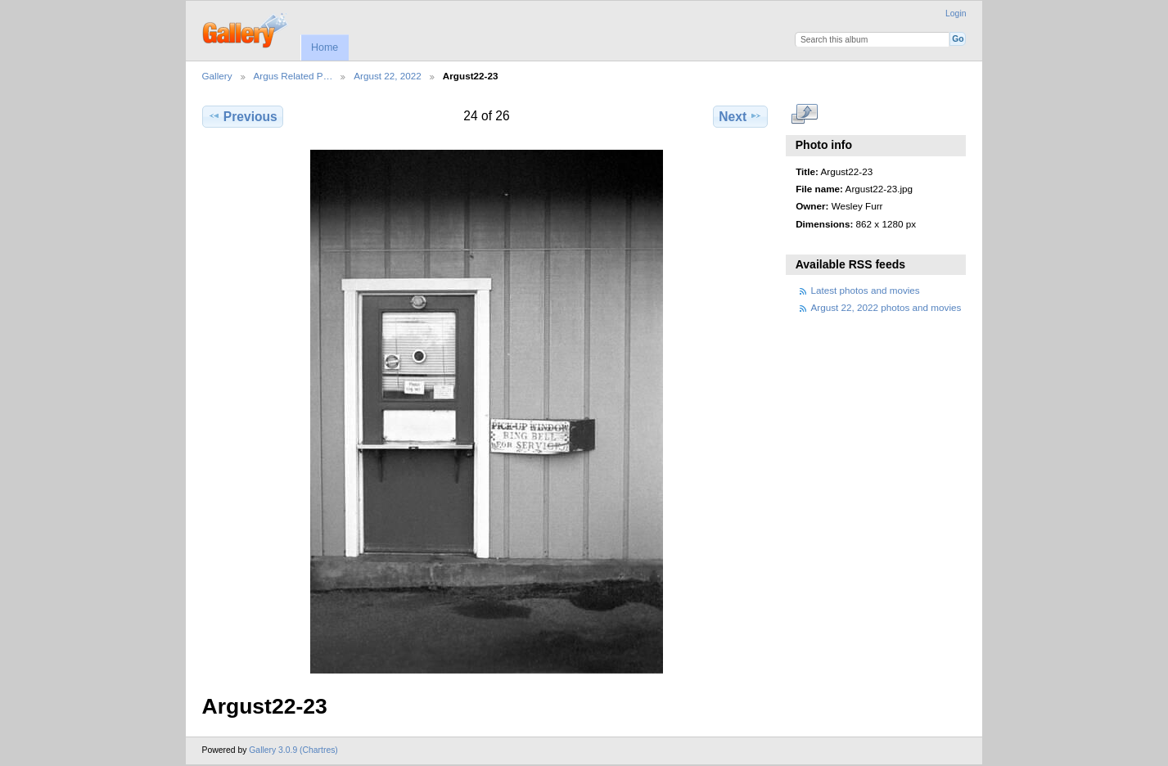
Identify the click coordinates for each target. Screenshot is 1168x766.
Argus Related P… (293, 75)
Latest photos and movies (865, 290)
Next (740, 116)
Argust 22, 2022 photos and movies (886, 307)
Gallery (217, 75)
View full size (804, 114)
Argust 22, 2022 (388, 75)
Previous (242, 116)
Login (955, 13)
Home (324, 47)
